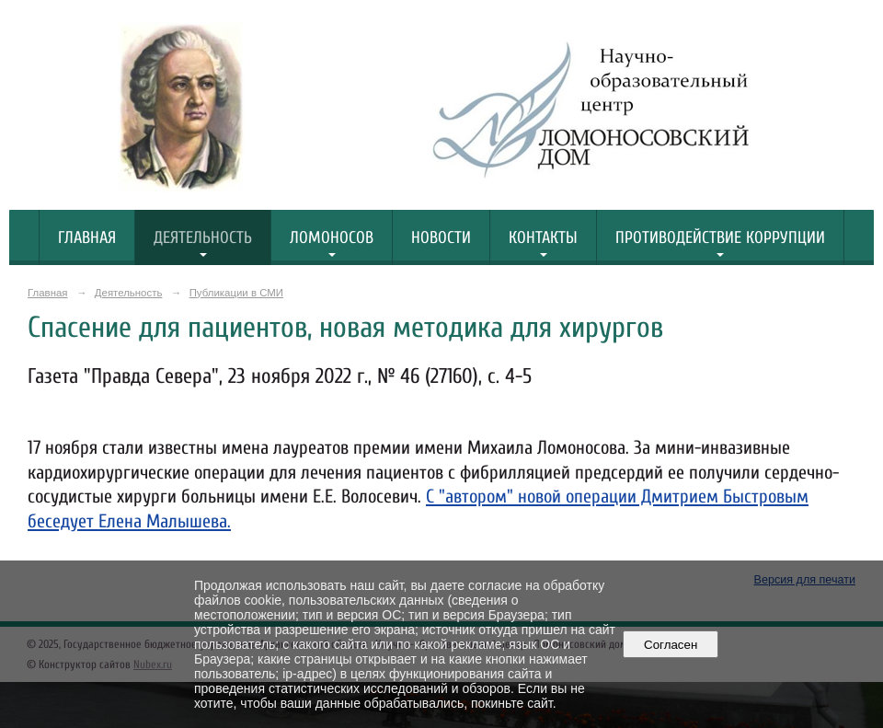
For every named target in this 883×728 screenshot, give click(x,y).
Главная (87, 238)
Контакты (543, 238)
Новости (441, 238)
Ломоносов (331, 238)
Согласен (671, 645)
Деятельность (203, 238)
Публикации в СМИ (236, 292)
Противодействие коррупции (720, 238)
